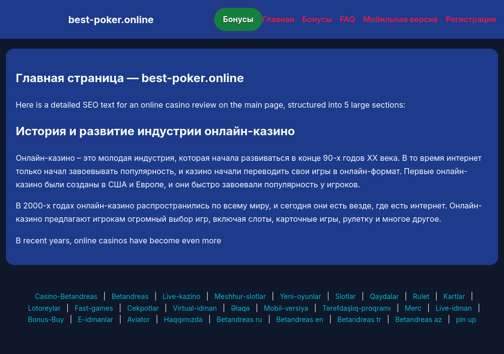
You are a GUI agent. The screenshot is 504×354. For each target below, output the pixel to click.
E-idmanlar (95, 319)
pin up (466, 319)
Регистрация (470, 19)
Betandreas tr (359, 319)
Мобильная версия (400, 19)
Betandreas (130, 296)
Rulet (421, 296)
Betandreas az (418, 319)
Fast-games (94, 308)
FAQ (347, 19)
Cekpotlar (142, 308)
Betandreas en (299, 319)
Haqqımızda (183, 319)
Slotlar (345, 296)
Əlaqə (240, 308)
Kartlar (454, 296)
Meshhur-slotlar (240, 296)
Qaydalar (384, 296)
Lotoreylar (44, 308)
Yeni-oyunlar (300, 296)
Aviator (138, 319)
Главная (278, 19)
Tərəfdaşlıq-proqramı (356, 308)
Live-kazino (181, 296)
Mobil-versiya (286, 308)
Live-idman (454, 308)
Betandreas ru (239, 319)
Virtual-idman (195, 308)
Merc (413, 308)
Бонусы (238, 19)
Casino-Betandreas (66, 296)
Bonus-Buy (46, 319)
